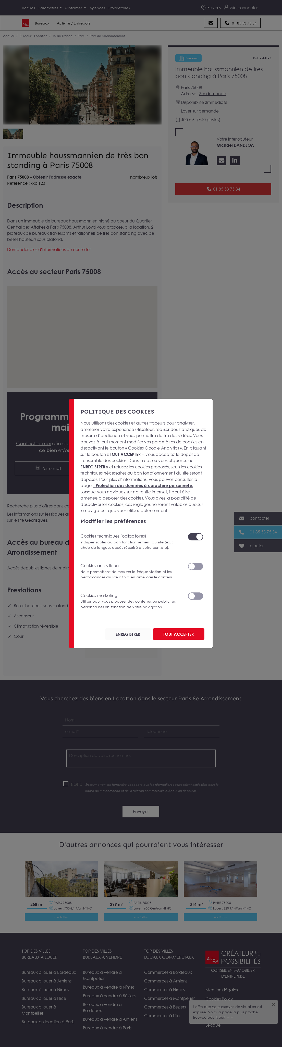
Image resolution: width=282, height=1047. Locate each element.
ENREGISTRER (128, 634)
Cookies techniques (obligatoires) (131, 541)
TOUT (178, 634)
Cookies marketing (131, 601)
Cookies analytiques (131, 571)
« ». (143, 485)
